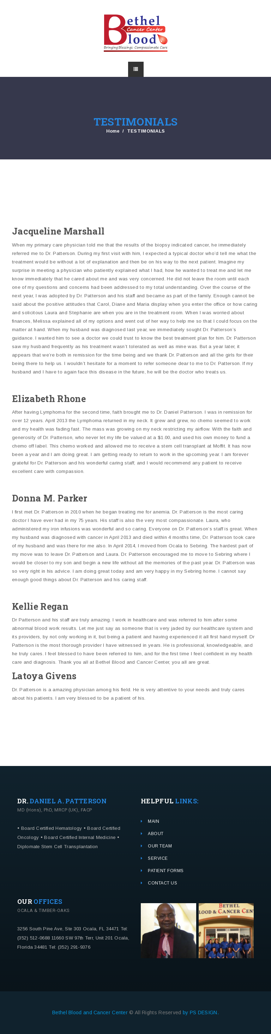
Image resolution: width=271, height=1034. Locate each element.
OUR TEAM (160, 846)
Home (113, 131)
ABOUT (156, 833)
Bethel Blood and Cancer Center (90, 1012)
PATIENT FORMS (166, 870)
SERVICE (158, 858)
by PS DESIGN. (201, 1012)
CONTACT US (162, 883)
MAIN (153, 821)
